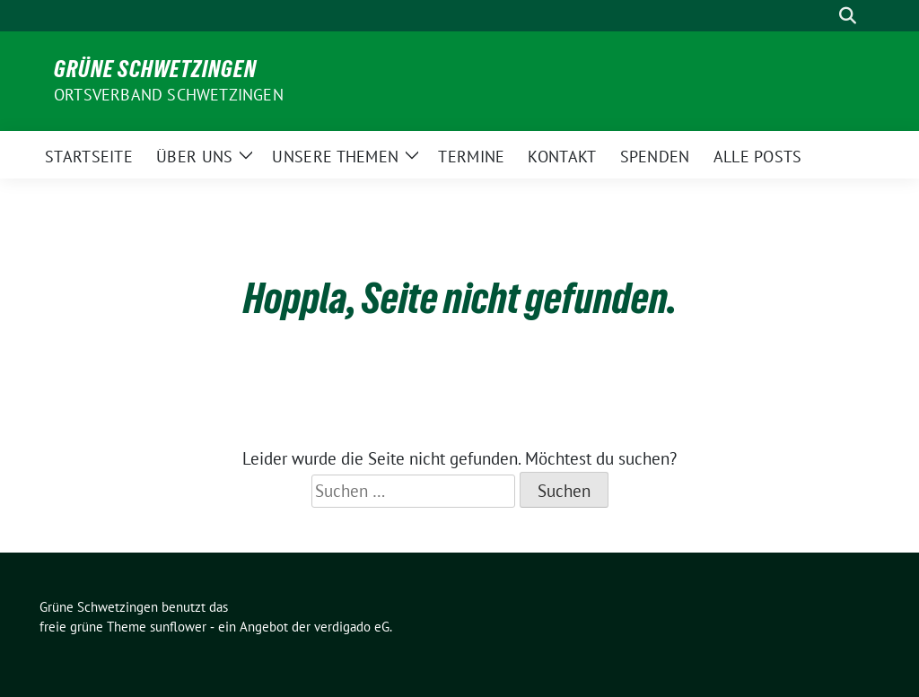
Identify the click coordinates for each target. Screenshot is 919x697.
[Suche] (822, 15)
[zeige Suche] (847, 15)
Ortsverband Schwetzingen (169, 94)
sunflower (178, 626)
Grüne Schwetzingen (155, 69)
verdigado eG (351, 626)
